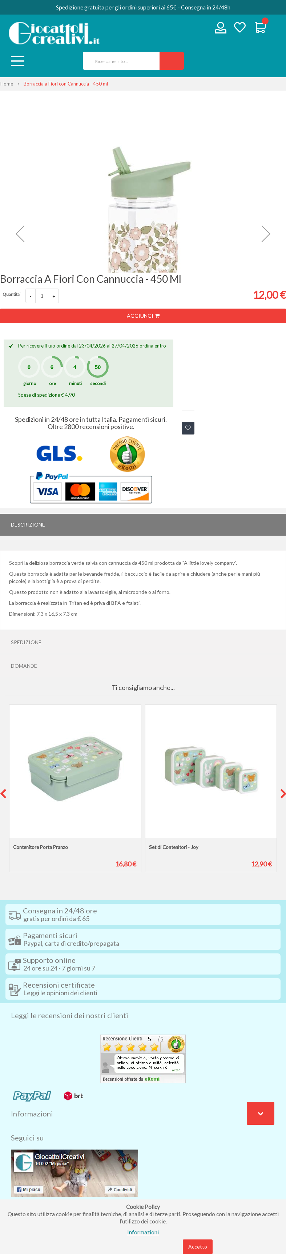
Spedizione (26, 642)
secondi (98, 383)
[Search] (172, 61)
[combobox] (118, 61)
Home (6, 84)
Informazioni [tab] (32, 1113)
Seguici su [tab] (27, 1137)
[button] (20, 234)
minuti (75, 383)
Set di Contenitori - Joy (173, 847)
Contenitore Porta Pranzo (40, 847)
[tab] (143, 525)
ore (52, 383)
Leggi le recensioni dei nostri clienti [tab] (69, 1015)
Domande (24, 666)
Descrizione (28, 524)
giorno (29, 383)
